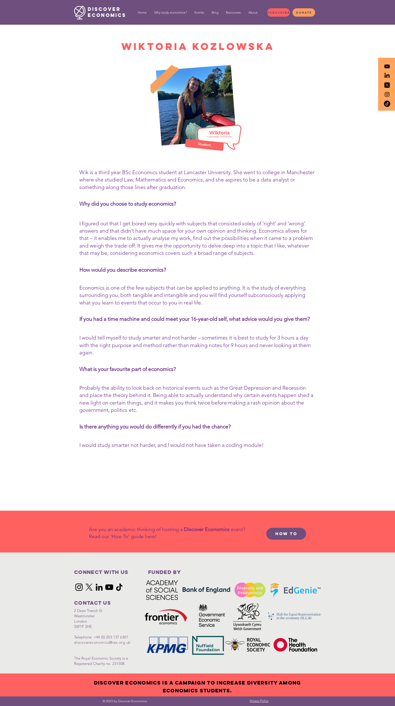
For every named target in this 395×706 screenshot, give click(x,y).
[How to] (286, 534)
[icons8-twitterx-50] (387, 85)
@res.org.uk (119, 642)
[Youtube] (387, 66)
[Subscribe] (278, 12)
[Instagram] (79, 587)
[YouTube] (109, 587)
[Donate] (303, 12)
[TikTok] (387, 104)
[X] (89, 587)
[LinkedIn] (387, 76)
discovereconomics (91, 642)
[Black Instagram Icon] (387, 94)
